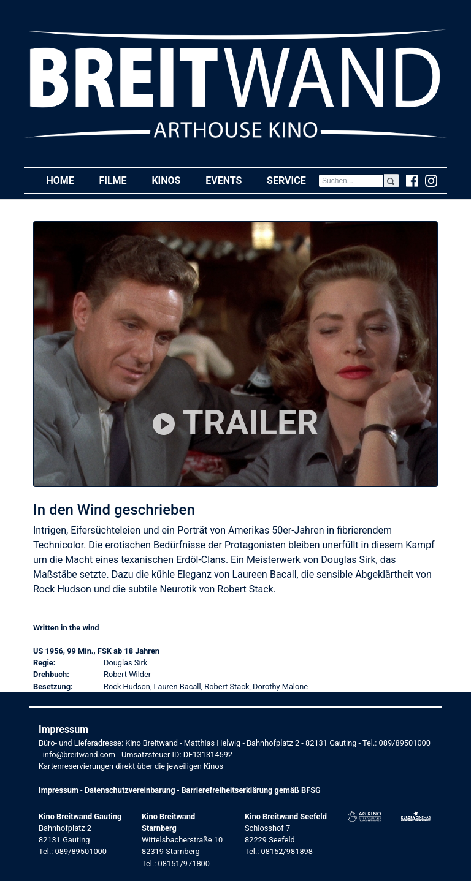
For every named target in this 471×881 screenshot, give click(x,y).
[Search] (351, 180)
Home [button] (66, 179)
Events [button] (230, 179)
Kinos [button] (172, 179)
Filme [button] (119, 179)
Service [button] (292, 179)
